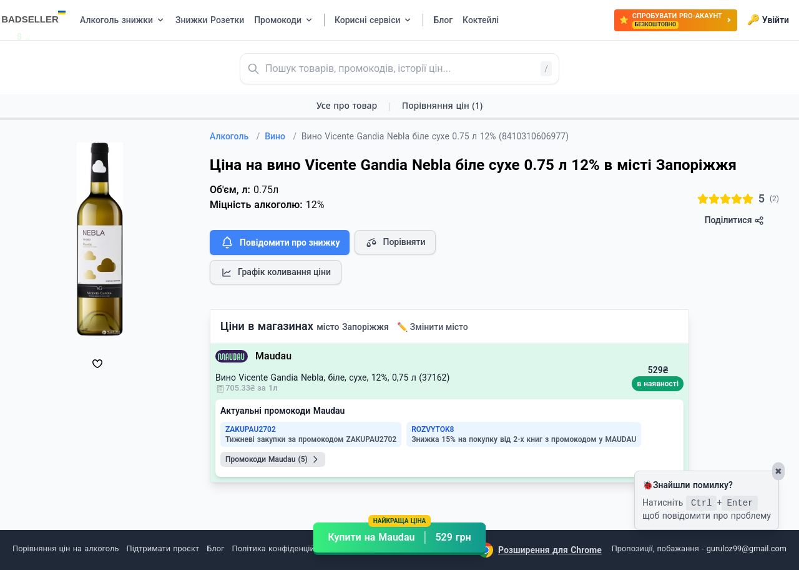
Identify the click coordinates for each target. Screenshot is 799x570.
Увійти (768, 20)
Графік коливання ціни (275, 272)
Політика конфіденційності (283, 548)
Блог (215, 548)
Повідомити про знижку (280, 242)
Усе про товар (346, 105)
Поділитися (734, 220)
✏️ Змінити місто (432, 327)
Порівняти (395, 242)
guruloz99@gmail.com (747, 548)
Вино (281, 136)
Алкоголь (235, 136)
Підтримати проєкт (163, 548)
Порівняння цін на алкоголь (65, 548)
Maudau (273, 356)
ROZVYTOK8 (432, 429)
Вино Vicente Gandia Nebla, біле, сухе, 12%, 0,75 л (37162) (332, 377)
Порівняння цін (442, 105)
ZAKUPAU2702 (250, 429)
